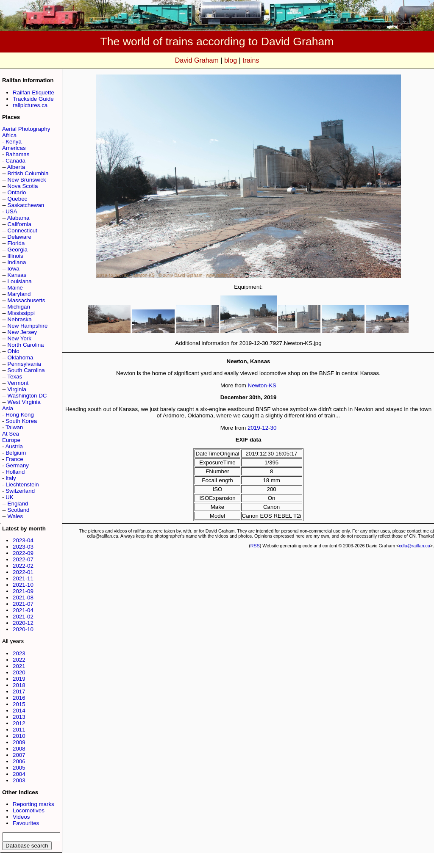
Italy (11, 478)
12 (265, 428)
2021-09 (23, 591)
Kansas (17, 275)
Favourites (26, 823)
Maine (15, 287)
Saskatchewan (26, 205)
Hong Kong (20, 414)
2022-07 (23, 559)
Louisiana (20, 281)
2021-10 (23, 585)
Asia (7, 408)
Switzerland (20, 491)
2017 (19, 691)
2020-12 (23, 623)
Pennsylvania (24, 364)
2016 (19, 698)
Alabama (18, 218)
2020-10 (23, 629)
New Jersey (22, 332)
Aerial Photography (26, 129)
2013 (19, 717)
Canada (15, 160)
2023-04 (23, 540)
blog (230, 60)
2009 (19, 742)
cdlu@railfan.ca (414, 545)
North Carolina (26, 345)
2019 (19, 679)
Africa (9, 135)
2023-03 (23, 547)
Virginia (17, 389)
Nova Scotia (23, 186)
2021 (19, 666)
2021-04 (23, 610)
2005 (19, 768)
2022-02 (23, 566)
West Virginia (24, 402)
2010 (19, 736)
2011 (19, 729)
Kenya (14, 141)
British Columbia (28, 173)
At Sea (10, 434)
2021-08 (23, 597)
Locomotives (29, 810)
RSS (255, 545)
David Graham (197, 60)
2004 (19, 774)
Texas (14, 376)
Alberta (16, 167)
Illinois (15, 256)
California (19, 224)
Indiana (17, 262)
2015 (19, 704)
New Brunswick (27, 180)
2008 (19, 748)
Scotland (19, 510)
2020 (19, 672)
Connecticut (22, 230)
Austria (13, 446)
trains (250, 60)
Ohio (13, 351)
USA (11, 211)
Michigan (19, 307)
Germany (17, 465)
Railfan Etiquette (33, 92)
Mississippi (21, 313)
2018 (19, 685)
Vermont (18, 383)
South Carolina (26, 370)
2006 (19, 761)
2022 (19, 660)
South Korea (21, 421)
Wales (15, 516)
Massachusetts (26, 300)
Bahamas (17, 154)
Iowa (13, 268)
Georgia (18, 249)
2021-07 (23, 604)
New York (19, 338)
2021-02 (23, 616)
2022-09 (23, 553)
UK (10, 497)
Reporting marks (33, 804)
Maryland (19, 294)
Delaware (19, 237)
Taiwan (14, 427)
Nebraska (20, 319)
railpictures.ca (30, 105)
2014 (19, 710)
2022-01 (23, 572)
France (14, 459)
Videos (21, 817)
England (18, 503)
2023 (19, 653)
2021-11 (23, 578)
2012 (19, 723)
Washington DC (27, 395)
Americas (14, 148)
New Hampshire (28, 326)
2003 (19, 780)
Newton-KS (262, 385)
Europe (11, 440)
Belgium (16, 453)
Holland (15, 472)
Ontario (17, 192)
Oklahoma (20, 357)
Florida (16, 243)
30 (273, 428)
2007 (19, 755)
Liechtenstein (22, 484)
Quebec (18, 199)
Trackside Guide (33, 99)
